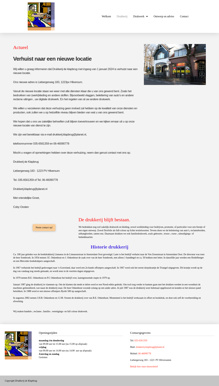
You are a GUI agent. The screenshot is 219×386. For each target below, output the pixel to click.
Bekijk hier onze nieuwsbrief (144, 366)
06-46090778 (144, 353)
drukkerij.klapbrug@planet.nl (150, 347)
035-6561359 (140, 340)
